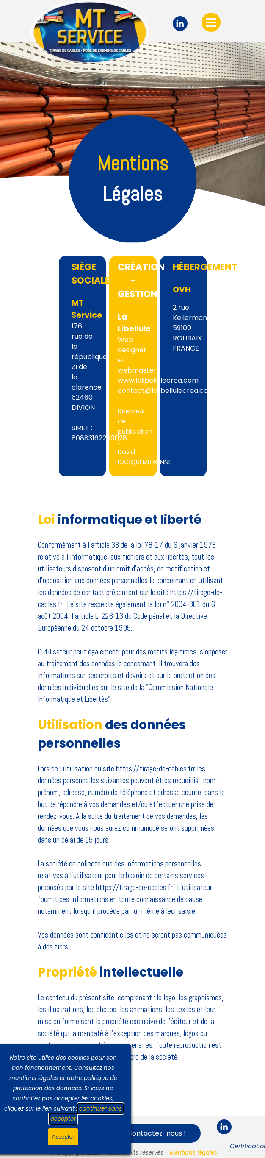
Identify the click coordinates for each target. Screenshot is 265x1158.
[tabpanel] (133, 174)
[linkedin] (180, 23)
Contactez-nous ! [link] (156, 1133)
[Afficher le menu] (211, 22)
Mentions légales (193, 1153)
